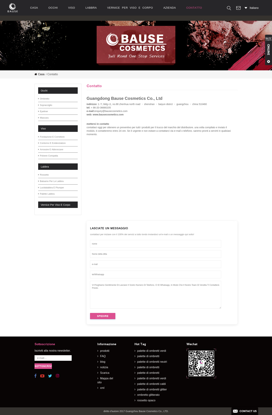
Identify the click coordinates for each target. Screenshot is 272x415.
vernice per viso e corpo (130, 8)
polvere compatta (48, 155)
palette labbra (46, 194)
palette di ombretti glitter (152, 389)
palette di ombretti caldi (151, 383)
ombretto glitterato (148, 394)
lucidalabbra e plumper (51, 187)
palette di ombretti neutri (152, 361)
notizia (104, 367)
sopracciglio (45, 105)
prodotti (104, 350)
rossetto (43, 174)
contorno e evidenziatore (52, 143)
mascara (43, 117)
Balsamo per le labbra (51, 181)
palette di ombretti (148, 356)
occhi (53, 8)
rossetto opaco (146, 400)
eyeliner (43, 111)
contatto (194, 8)
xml (102, 387)
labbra (91, 8)
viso (71, 8)
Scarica (104, 372)
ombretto (43, 98)
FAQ (103, 356)
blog (102, 361)
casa (34, 8)
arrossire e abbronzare (50, 149)
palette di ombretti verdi (151, 350)
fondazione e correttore (51, 137)
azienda (169, 8)
